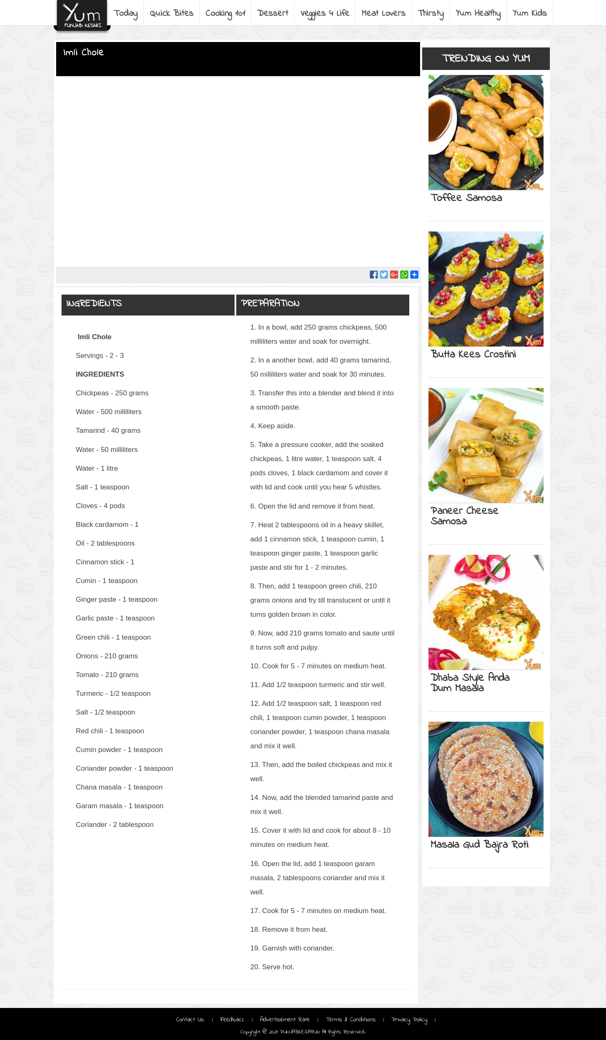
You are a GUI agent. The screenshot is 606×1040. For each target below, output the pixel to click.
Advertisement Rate (285, 1019)
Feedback (232, 1019)
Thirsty (431, 13)
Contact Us (191, 1019)
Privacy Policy (409, 1019)
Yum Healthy (478, 13)
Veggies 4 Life (324, 13)
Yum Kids (530, 13)
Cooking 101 (225, 13)
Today (126, 13)
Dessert (272, 13)
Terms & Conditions (351, 1019)
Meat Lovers (383, 13)
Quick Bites (171, 13)
